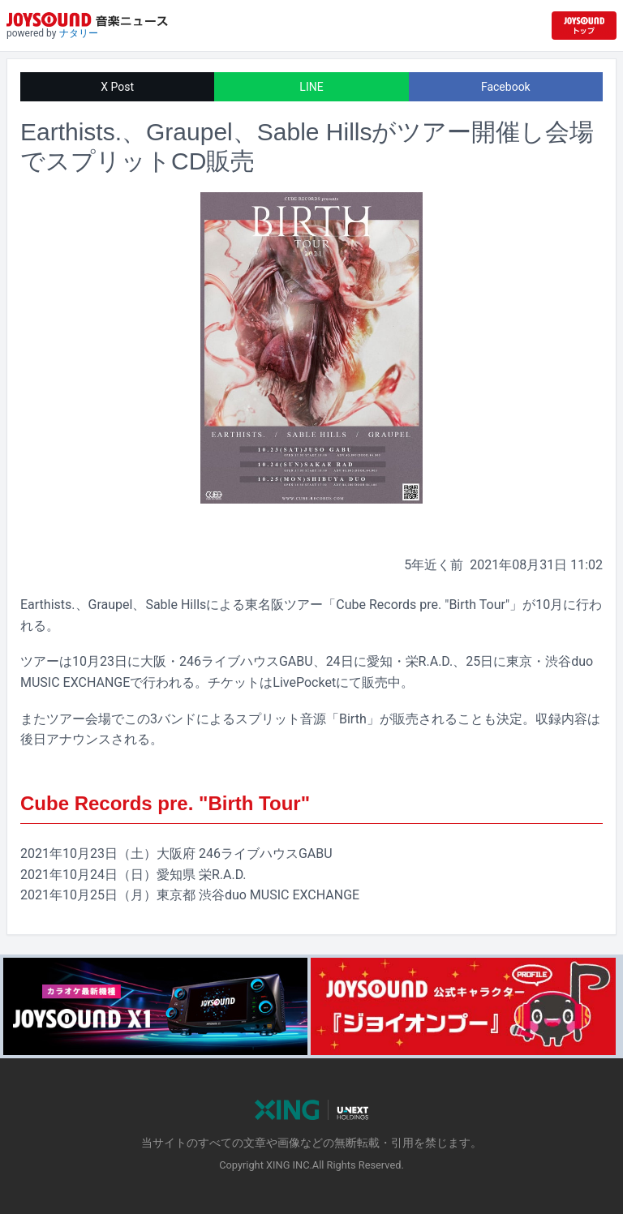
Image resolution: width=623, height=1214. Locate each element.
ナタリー (78, 33)
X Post (117, 86)
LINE (311, 86)
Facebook (506, 86)
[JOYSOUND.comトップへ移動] (584, 25)
